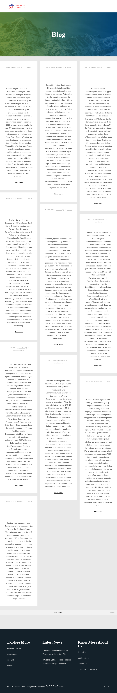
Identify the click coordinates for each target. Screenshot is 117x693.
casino (29, 67)
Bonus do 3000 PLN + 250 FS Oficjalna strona (98, 389)
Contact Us (82, 664)
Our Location (83, 658)
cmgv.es (69, 210)
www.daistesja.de (18, 350)
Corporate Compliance (87, 669)
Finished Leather (14, 648)
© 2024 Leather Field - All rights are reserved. (26, 687)
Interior (10, 666)
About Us (82, 652)
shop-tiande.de (58, 363)
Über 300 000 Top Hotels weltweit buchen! (58, 75)
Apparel (10, 660)
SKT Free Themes (56, 686)
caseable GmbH (98, 226)
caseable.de (98, 222)
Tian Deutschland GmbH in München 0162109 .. (58, 371)
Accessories (12, 654)
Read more (19, 182)
